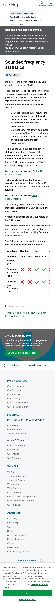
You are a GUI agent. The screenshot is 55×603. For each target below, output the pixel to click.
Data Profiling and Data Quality (23, 17)
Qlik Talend (13, 425)
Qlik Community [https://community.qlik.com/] (27, 560)
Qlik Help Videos (15, 386)
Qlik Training (13, 394)
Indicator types (16, 24)
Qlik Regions (13, 505)
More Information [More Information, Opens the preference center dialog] (27, 599)
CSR (9, 527)
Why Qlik (11, 472)
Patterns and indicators (20, 20)
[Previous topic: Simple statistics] (14, 365)
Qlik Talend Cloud (16, 429)
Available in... (14, 75)
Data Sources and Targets (20, 500)
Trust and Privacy (16, 480)
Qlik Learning (13, 398)
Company (12, 518)
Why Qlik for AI (14, 488)
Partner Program (15, 539)
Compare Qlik (14, 492)
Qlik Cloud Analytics (17, 445)
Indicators (37, 20)
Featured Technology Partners (22, 496)
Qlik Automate (14, 458)
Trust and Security (16, 476)
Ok (27, 593)
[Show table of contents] (6, 13)
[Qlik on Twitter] (41, 560)
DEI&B (10, 531)
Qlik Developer (14, 390)
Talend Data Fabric (16, 433)
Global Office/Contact (18, 551)
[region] (27, 583)
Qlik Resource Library (18, 406)
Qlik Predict (13, 454)
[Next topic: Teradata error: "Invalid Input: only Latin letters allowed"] (40, 365)
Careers (11, 543)
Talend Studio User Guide (21, 13)
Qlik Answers (14, 449)
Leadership (13, 522)
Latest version (11, 51)
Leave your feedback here (22, 352)
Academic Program (17, 535)
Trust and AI (13, 484)
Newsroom (12, 547)
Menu (51, 5)
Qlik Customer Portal (17, 402)
